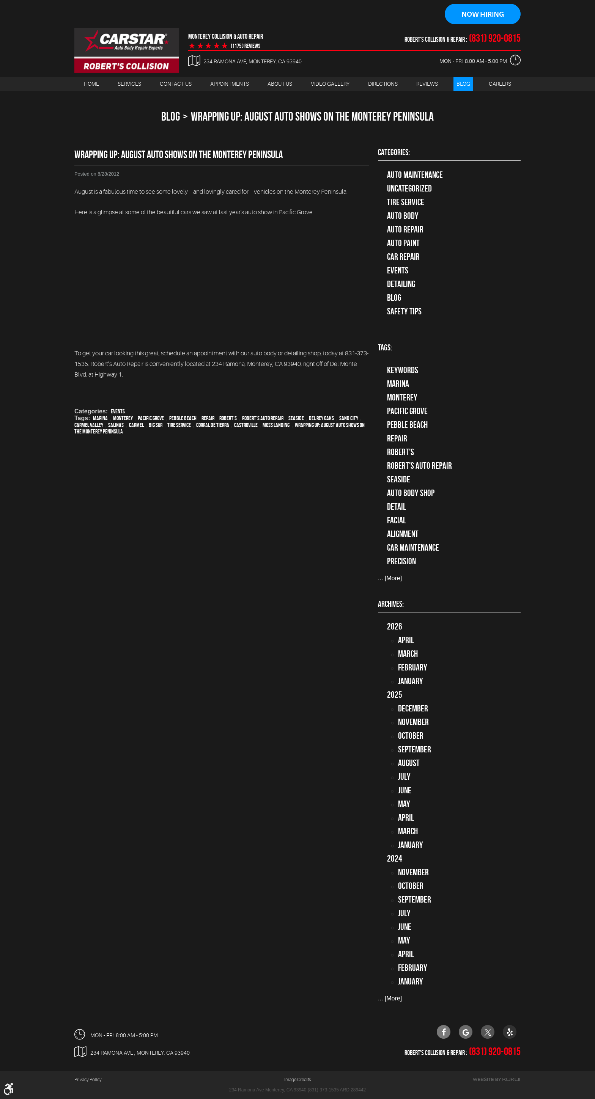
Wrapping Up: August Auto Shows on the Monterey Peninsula (312, 116)
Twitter (487, 1032)
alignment (403, 534)
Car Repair (403, 257)
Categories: (394, 152)
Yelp (509, 1032)
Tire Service (179, 425)
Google (465, 1032)
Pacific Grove (151, 418)
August (409, 763)
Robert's (228, 418)
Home (91, 84)
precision (401, 562)
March (408, 654)
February (412, 667)
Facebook (443, 1032)
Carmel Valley (88, 425)
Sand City (348, 418)
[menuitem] (91, 84)
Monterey (123, 418)
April (406, 640)
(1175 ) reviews (245, 46)
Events (118, 411)
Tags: (385, 347)
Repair (207, 418)
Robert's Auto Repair (262, 418)
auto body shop (410, 493)
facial (396, 521)
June (404, 790)
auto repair (405, 229)
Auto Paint (403, 243)
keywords (402, 370)
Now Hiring (482, 14)
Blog (463, 84)
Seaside (296, 418)
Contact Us (176, 84)
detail (396, 507)
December (413, 708)
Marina (100, 418)
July (404, 777)
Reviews (427, 84)
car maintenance (413, 548)
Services (129, 84)
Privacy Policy (88, 1080)
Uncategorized (409, 188)
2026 (394, 626)
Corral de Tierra (212, 425)
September (414, 749)
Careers (500, 84)
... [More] (390, 578)
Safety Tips (404, 311)
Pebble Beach (183, 418)
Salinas (116, 425)
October (410, 736)
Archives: (391, 603)
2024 (394, 859)
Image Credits (297, 1080)
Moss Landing (276, 425)
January (410, 681)
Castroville (246, 425)
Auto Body (403, 216)
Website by (496, 1080)
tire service (405, 202)
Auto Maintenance (415, 175)
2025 (394, 695)
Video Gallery (330, 84)
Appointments (229, 84)
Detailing (401, 284)
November (413, 722)
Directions (383, 84)
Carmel (136, 425)
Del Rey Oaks (321, 418)
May (404, 804)
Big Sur (155, 425)
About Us (280, 84)
